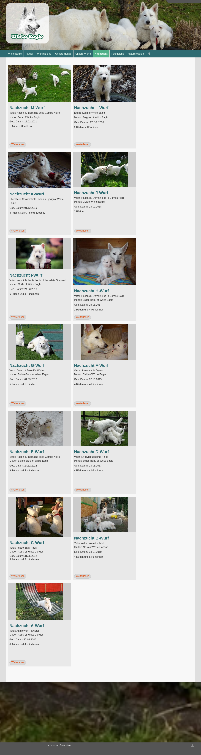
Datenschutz (65, 745)
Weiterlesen (17, 144)
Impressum (53, 745)
